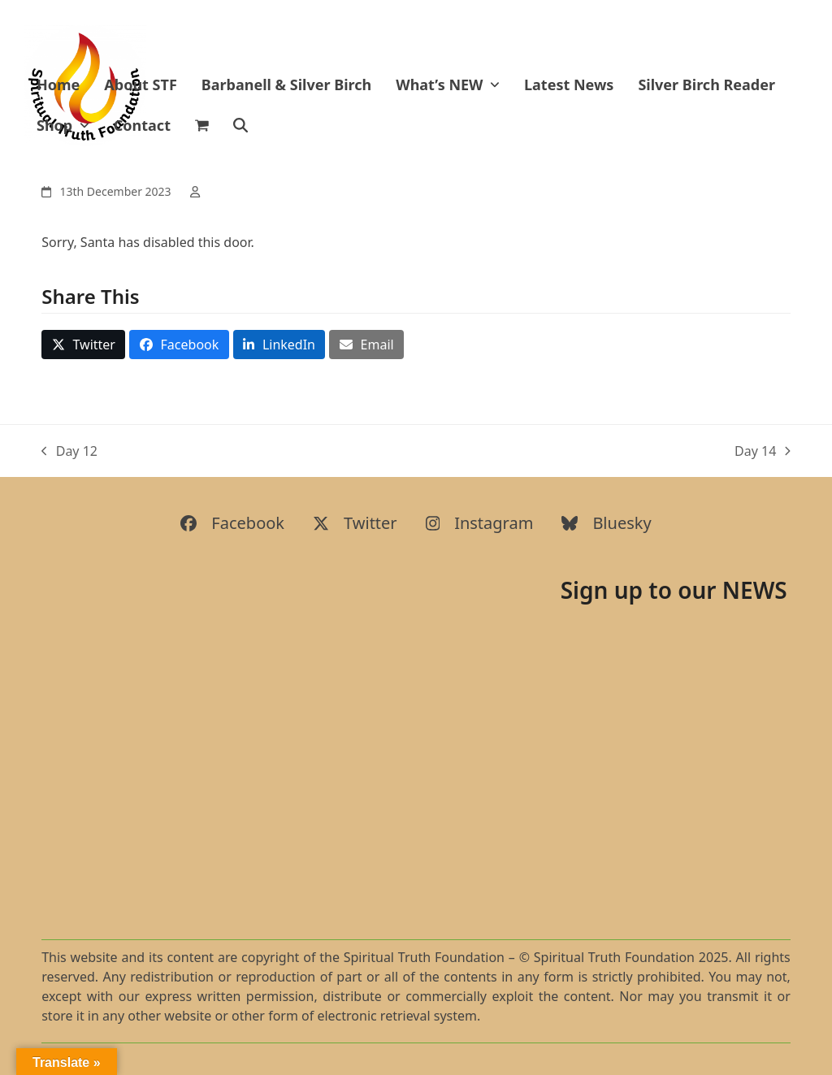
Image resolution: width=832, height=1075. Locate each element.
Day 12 (69, 451)
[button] (202, 126)
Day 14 (762, 451)
